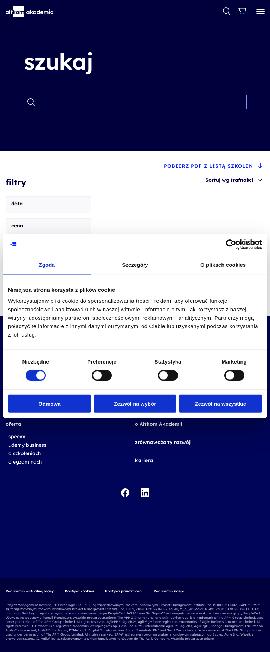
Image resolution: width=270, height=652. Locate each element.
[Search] (141, 102)
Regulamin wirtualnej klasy (30, 591)
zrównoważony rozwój (163, 442)
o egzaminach (25, 462)
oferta (13, 424)
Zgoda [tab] (47, 265)
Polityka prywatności (123, 591)
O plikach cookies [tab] (223, 265)
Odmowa (49, 403)
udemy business (27, 445)
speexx (16, 436)
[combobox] (226, 11)
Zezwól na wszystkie (220, 403)
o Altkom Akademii (158, 424)
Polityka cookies (79, 591)
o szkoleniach (24, 453)
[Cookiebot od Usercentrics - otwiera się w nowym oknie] (231, 244)
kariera (144, 460)
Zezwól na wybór (135, 403)
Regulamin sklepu (169, 591)
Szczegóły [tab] (135, 265)
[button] (29, 11)
